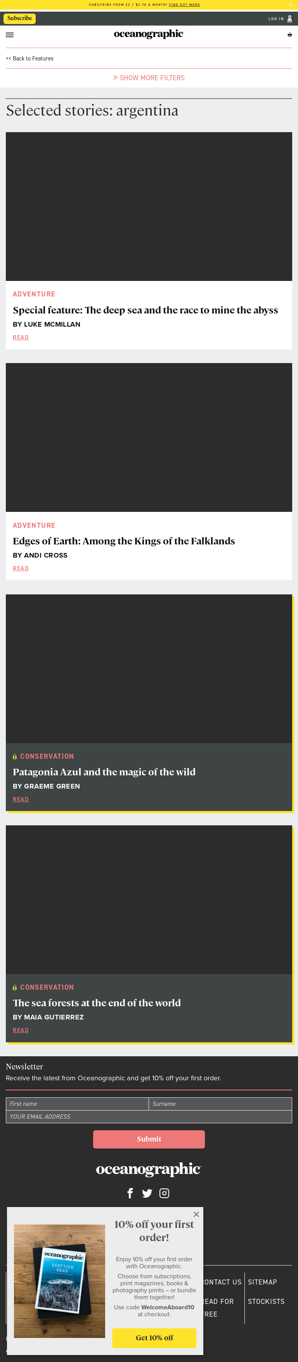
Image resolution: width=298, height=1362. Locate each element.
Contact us (221, 1282)
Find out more (184, 5)
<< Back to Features (30, 58)
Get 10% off (154, 1337)
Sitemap (262, 1282)
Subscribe (19, 18)
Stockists (266, 1301)
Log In (277, 18)
